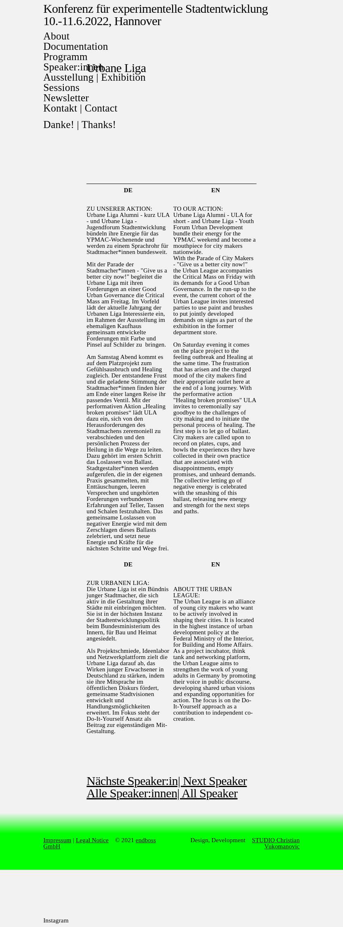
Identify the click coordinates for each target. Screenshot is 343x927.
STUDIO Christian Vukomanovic (276, 843)
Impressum (57, 840)
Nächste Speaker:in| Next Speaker (166, 780)
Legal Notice (92, 840)
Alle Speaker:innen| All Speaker (161, 793)
